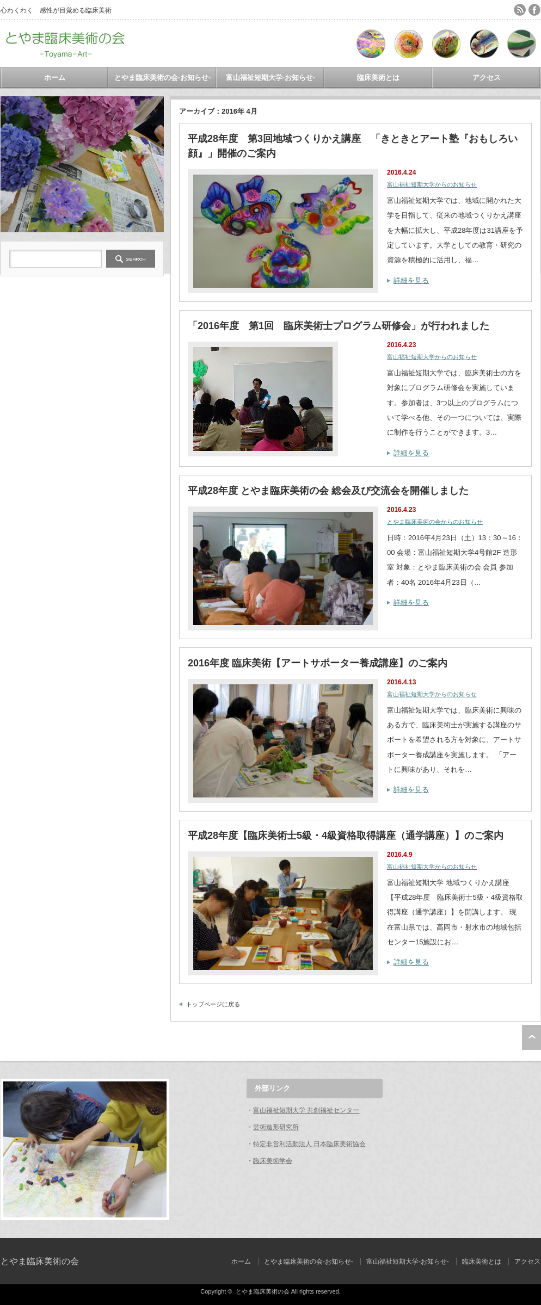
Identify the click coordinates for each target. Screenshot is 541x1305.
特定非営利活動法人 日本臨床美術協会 (309, 1144)
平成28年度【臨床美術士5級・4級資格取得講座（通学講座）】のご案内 (345, 835)
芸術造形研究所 (276, 1127)
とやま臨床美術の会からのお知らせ (435, 521)
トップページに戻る (213, 1004)
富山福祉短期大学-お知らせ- (271, 77)
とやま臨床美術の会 (40, 1261)
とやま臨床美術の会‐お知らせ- (162, 77)
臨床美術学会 (272, 1161)
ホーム (54, 77)
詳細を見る (411, 280)
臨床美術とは (378, 77)
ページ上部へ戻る (531, 1037)
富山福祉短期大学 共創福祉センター (306, 1110)
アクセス (486, 77)
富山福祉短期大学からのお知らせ (432, 184)
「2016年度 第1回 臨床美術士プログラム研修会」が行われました (338, 325)
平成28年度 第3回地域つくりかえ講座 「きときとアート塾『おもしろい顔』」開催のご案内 (353, 146)
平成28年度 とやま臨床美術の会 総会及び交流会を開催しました (328, 490)
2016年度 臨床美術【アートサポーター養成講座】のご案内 (317, 663)
